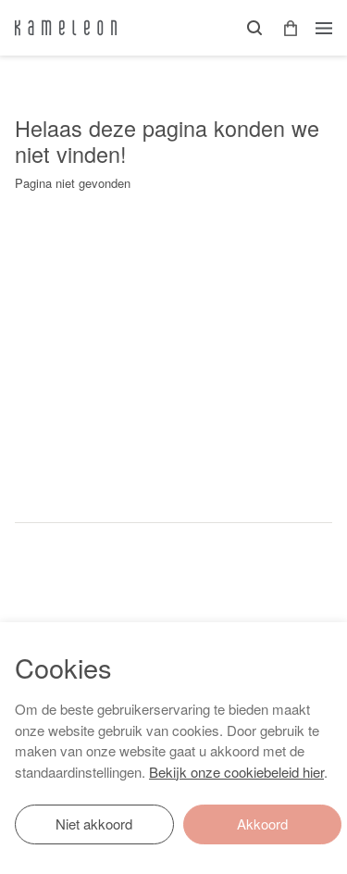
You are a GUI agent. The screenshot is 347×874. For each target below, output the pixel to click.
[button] (284, 28)
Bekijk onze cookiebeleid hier (236, 771)
